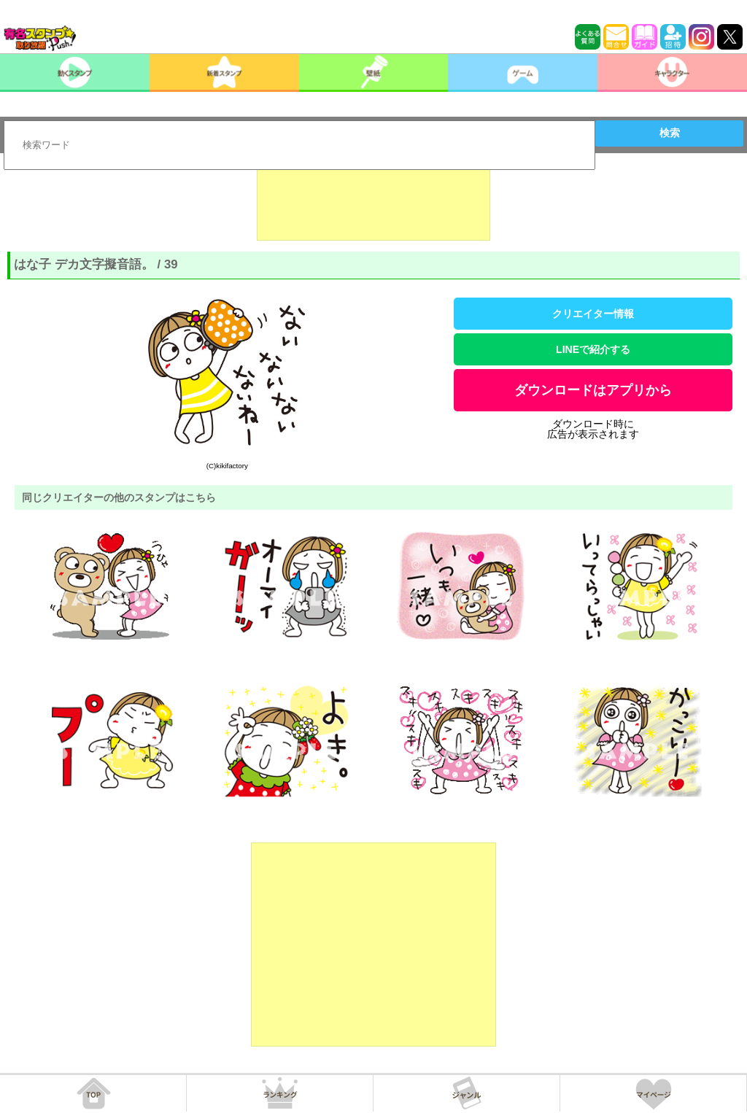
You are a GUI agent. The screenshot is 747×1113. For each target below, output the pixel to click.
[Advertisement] (373, 204)
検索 (669, 133)
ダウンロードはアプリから (593, 390)
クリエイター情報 (593, 313)
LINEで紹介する (593, 349)
